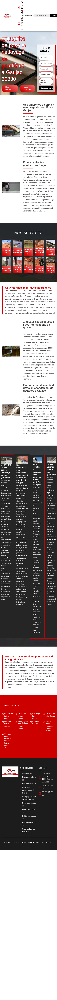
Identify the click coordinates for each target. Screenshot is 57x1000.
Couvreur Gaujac (35, 723)
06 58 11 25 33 (19, 23)
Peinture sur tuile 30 (28, 811)
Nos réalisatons (9, 88)
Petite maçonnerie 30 (29, 817)
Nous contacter (27, 88)
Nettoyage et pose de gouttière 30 (29, 798)
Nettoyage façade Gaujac (36, 716)
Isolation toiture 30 (29, 784)
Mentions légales (44, 842)
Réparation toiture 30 (29, 824)
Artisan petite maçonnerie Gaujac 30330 (50, 726)
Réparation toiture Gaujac (8, 716)
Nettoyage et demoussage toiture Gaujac (23, 725)
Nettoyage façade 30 (29, 804)
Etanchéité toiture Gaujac (22, 716)
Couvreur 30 (27, 773)
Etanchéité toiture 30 (29, 778)
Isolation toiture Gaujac (7, 724)
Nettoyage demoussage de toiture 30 (28, 790)
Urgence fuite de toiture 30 (28, 830)
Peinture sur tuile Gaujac (50, 715)
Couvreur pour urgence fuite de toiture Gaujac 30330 (7, 740)
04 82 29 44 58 (19, 8)
